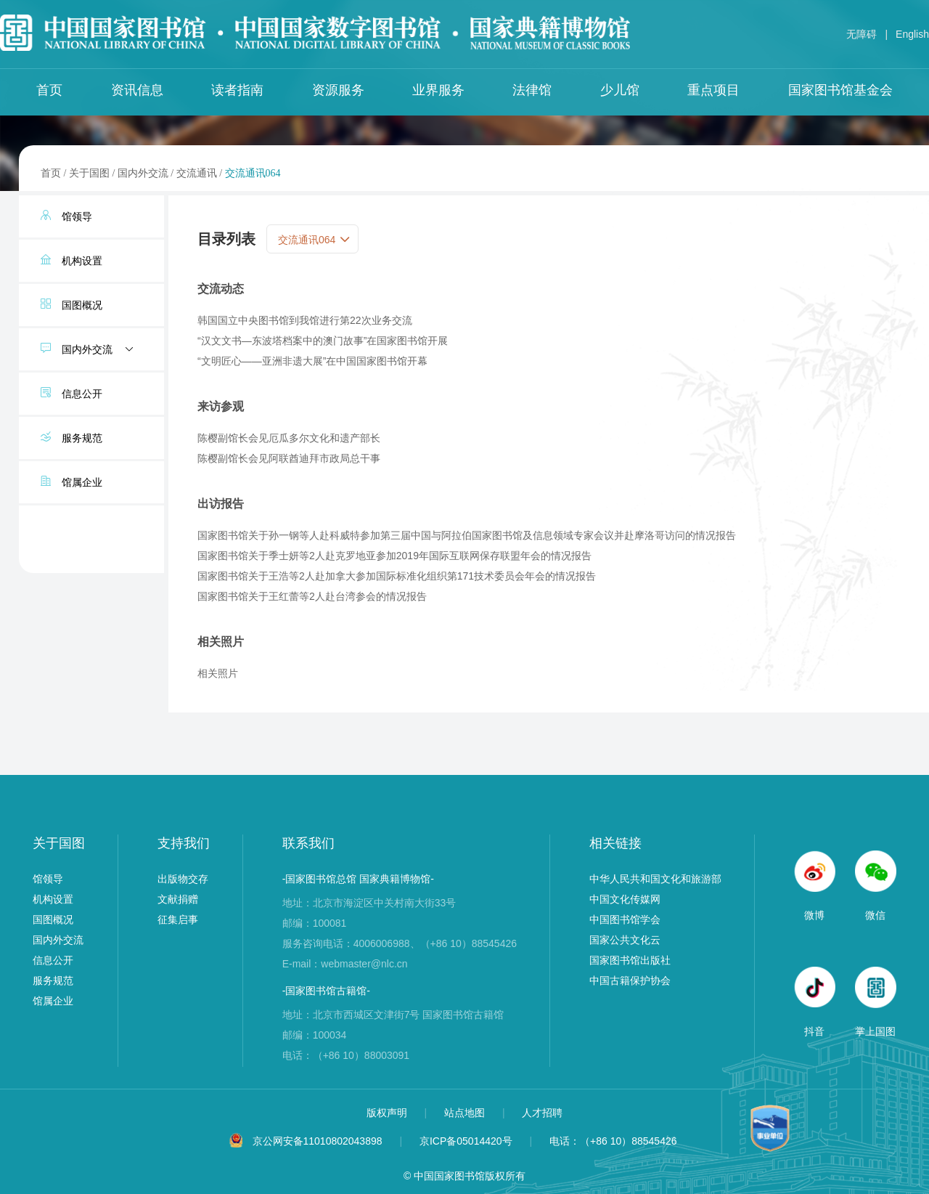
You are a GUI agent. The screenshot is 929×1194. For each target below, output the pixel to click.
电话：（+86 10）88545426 (613, 1141)
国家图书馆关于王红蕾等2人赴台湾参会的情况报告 (312, 596)
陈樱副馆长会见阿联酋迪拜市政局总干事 (288, 458)
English (912, 34)
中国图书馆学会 (624, 919)
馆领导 (48, 879)
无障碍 (861, 34)
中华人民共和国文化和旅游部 (655, 879)
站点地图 (466, 1112)
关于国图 (89, 173)
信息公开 (53, 960)
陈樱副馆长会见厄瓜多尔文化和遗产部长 (288, 438)
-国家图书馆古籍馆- (326, 990)
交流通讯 (196, 173)
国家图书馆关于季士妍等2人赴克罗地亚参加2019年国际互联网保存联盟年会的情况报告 (394, 555)
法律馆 (532, 90)
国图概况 (53, 919)
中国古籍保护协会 (630, 980)
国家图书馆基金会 (840, 90)
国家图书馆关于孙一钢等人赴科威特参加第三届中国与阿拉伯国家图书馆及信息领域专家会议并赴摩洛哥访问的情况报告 (466, 535)
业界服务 (438, 90)
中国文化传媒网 (624, 899)
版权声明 (388, 1112)
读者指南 (237, 90)
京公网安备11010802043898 (317, 1141)
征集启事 (177, 919)
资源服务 (338, 90)
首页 (49, 90)
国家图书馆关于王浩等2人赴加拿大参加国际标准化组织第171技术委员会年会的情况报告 (396, 576)
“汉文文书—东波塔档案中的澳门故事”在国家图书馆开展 (322, 340)
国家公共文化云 (624, 940)
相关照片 (217, 673)
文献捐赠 (177, 899)
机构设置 (53, 899)
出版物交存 (182, 879)
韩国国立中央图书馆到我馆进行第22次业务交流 (304, 320)
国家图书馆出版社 (630, 960)
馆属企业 (53, 1001)
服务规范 (53, 980)
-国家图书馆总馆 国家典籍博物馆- (358, 879)
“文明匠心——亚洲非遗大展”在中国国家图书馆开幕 (312, 361)
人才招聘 (542, 1112)
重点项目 (713, 90)
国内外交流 (143, 173)
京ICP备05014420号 (466, 1141)
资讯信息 (137, 90)
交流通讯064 (253, 173)
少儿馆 (619, 90)
